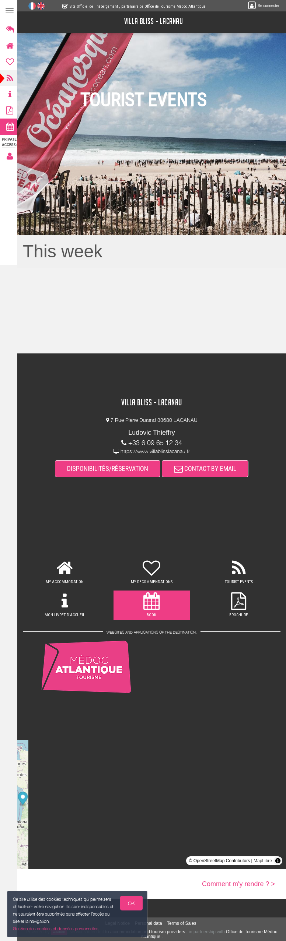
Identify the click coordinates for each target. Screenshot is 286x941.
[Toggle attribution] (277, 860)
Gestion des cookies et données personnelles (56, 928)
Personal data (149, 923)
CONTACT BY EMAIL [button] (206, 468)
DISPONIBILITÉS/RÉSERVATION (108, 468)
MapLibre (263, 860)
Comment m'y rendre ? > (238, 884)
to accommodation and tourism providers (146, 931)
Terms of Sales (182, 923)
